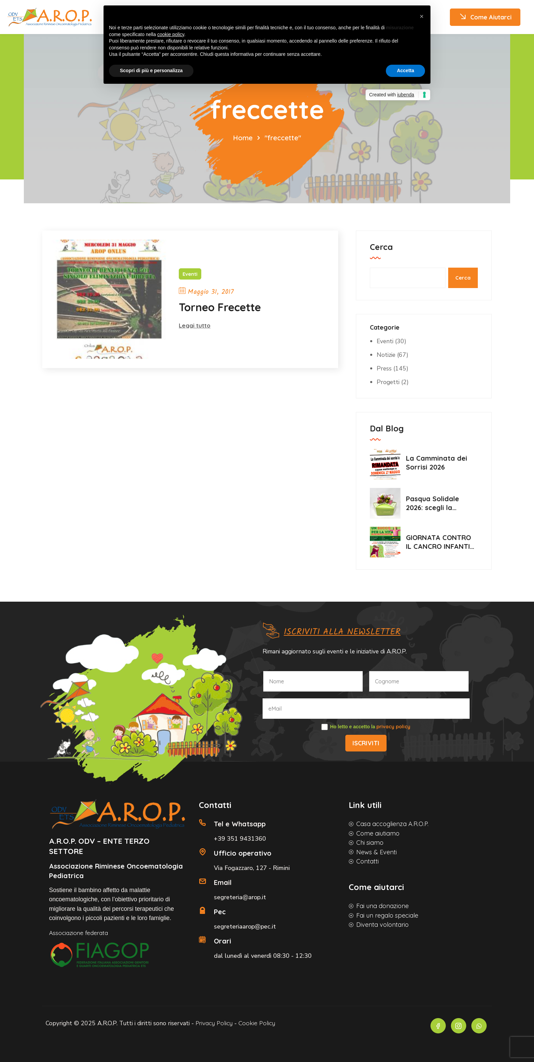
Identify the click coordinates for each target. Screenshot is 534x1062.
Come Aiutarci (485, 17)
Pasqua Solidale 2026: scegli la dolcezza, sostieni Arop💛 (436, 503)
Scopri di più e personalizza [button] (151, 70)
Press (384, 368)
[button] (421, 16)
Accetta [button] (405, 70)
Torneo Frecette (220, 307)
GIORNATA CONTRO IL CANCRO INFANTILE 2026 (441, 542)
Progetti (388, 382)
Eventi (190, 273)
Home (243, 137)
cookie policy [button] (170, 34)
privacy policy (393, 726)
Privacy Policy (220, 1023)
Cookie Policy (264, 1023)
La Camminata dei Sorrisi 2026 (436, 462)
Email (223, 881)
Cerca (381, 246)
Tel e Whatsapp (240, 823)
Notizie (386, 354)
